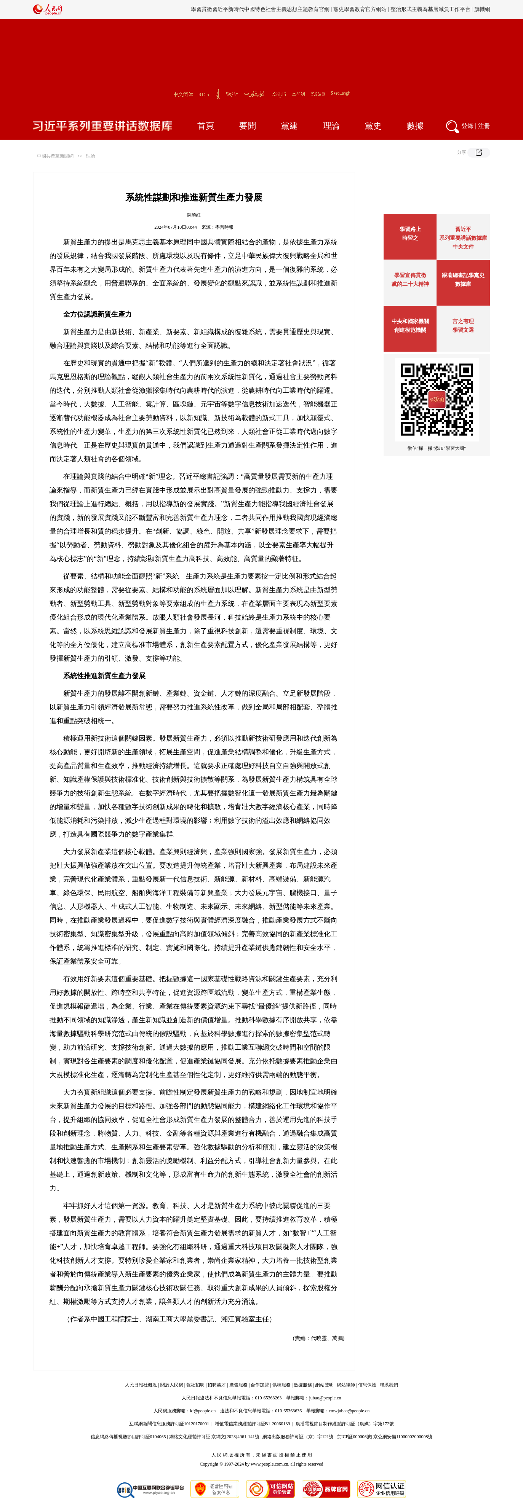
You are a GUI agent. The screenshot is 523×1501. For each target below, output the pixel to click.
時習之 (410, 238)
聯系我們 (389, 1385)
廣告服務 (238, 1385)
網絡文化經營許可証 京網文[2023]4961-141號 (214, 1436)
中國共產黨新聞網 (55, 156)
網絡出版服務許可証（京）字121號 (297, 1436)
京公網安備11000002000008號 (403, 1436)
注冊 (484, 126)
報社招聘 (195, 1385)
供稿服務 (281, 1385)
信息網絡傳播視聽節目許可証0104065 (128, 1436)
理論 (331, 126)
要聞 (247, 126)
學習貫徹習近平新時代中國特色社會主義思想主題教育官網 (260, 9)
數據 (415, 126)
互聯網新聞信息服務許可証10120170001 (169, 1423)
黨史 (373, 126)
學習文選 (463, 330)
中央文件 (463, 247)
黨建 (289, 126)
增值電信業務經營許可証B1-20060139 (252, 1423)
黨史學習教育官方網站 (360, 9)
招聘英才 (217, 1385)
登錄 (467, 126)
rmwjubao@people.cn (349, 1410)
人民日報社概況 (141, 1385)
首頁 (205, 126)
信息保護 (367, 1385)
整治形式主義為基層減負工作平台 (430, 9)
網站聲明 (324, 1385)
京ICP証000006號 (354, 1436)
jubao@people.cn (325, 1398)
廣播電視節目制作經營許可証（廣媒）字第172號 (345, 1423)
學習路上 (410, 229)
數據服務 (303, 1385)
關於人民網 (171, 1385)
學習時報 (224, 227)
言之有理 (463, 321)
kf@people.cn (203, 1410)
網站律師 (346, 1385)
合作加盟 (260, 1385)
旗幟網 (482, 9)
